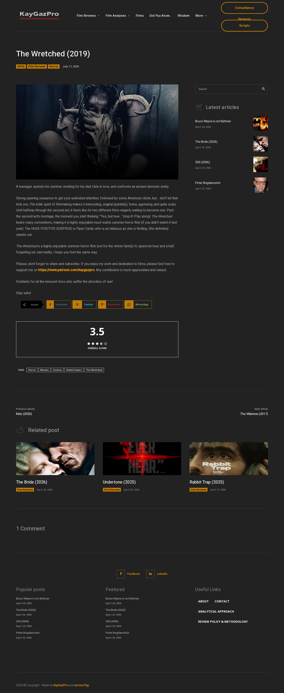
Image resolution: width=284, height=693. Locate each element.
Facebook (133, 574)
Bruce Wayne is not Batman (213, 121)
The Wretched (94, 369)
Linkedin (162, 574)
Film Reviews (37, 66)
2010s (21, 66)
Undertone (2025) (119, 482)
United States (74, 369)
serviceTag (81, 685)
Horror (54, 66)
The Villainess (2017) (254, 414)
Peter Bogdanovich (207, 183)
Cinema (57, 369)
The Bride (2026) (206, 142)
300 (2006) (202, 162)
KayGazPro (61, 685)
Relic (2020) (24, 414)
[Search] (263, 89)
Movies (44, 369)
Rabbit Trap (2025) (207, 482)
